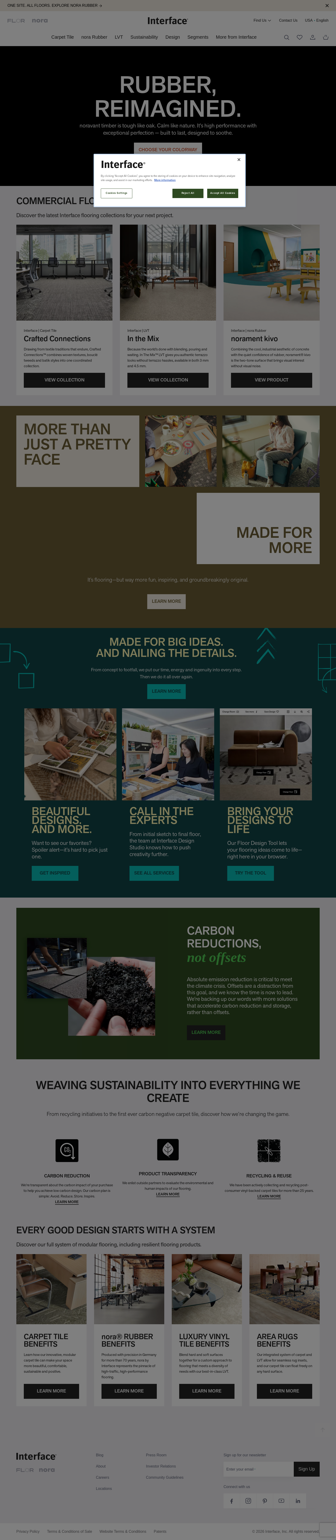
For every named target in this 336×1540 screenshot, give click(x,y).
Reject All (188, 193)
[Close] (239, 159)
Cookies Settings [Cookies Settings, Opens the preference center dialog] (116, 193)
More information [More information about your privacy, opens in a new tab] (165, 180)
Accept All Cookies (222, 193)
